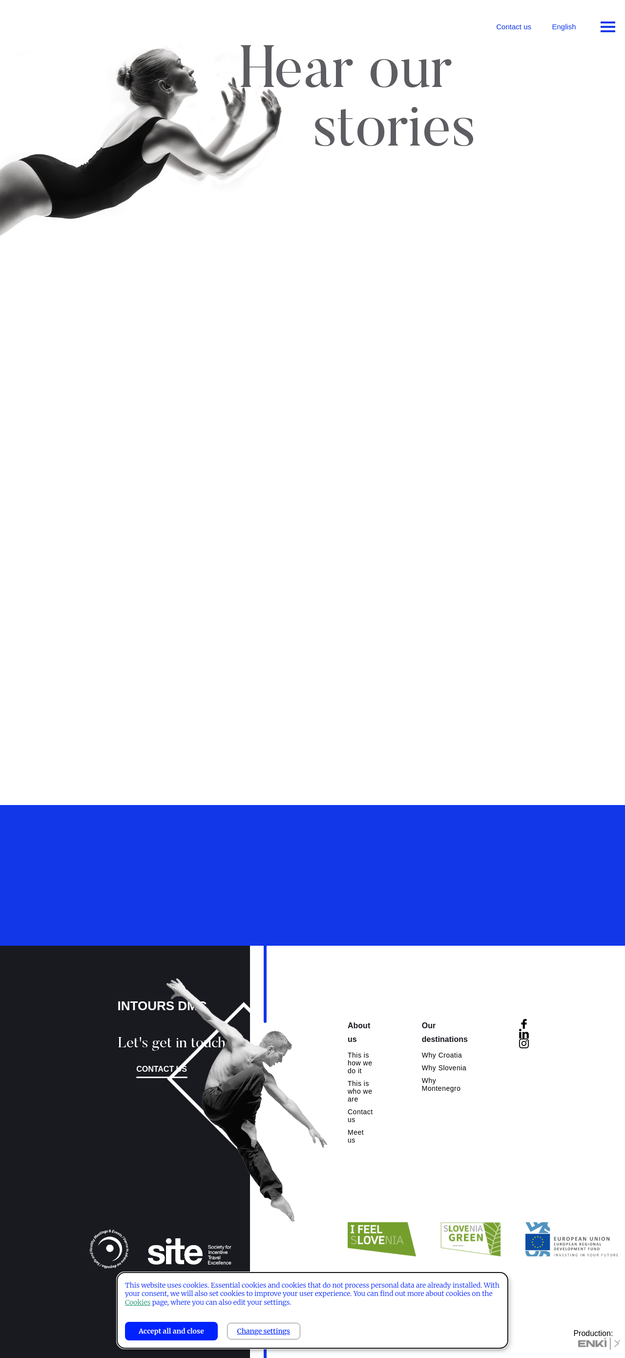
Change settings (263, 1331)
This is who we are (360, 1091)
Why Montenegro (441, 1084)
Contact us (513, 26)
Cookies (137, 1302)
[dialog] (312, 1310)
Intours (49, 24)
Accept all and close (171, 1331)
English (564, 26)
